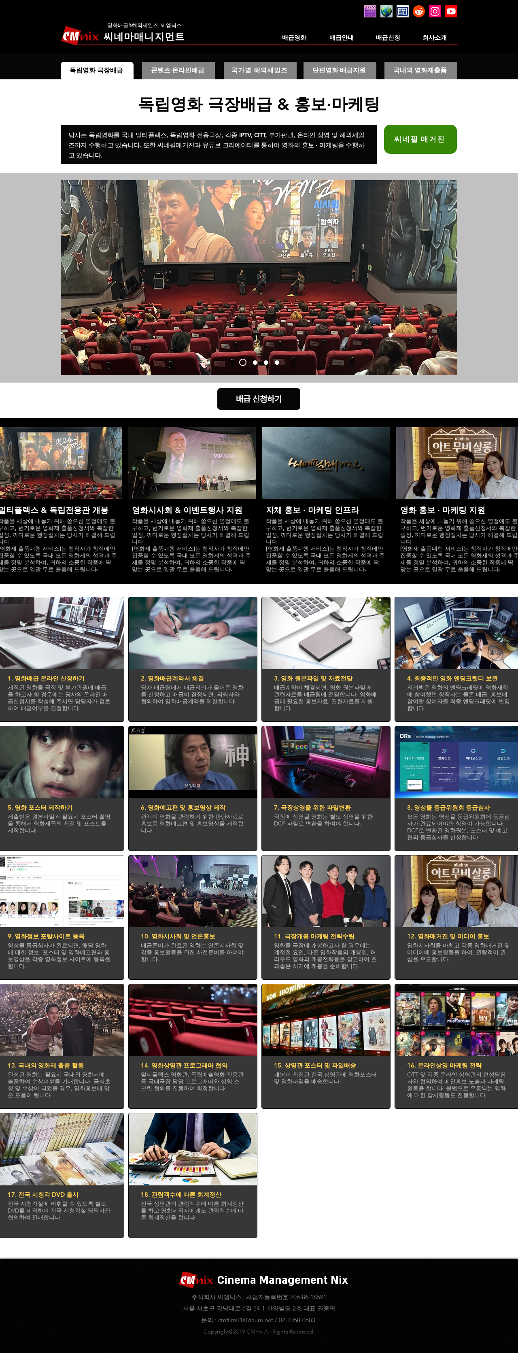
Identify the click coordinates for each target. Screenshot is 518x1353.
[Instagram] (435, 11)
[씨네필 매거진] (420, 139)
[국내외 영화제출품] (420, 70)
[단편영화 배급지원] (340, 70)
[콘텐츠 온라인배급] (178, 70)
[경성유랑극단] (255, 362)
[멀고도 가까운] (242, 362)
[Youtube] (451, 11)
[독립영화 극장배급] (97, 70)
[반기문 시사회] (266, 362)
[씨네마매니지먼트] (144, 37)
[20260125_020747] (403, 11)
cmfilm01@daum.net (245, 1320)
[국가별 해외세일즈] (260, 70)
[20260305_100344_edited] (370, 11)
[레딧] (419, 11)
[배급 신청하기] (258, 399)
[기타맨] (277, 362)
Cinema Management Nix (282, 1280)
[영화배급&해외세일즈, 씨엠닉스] (144, 25)
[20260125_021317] (386, 11)
